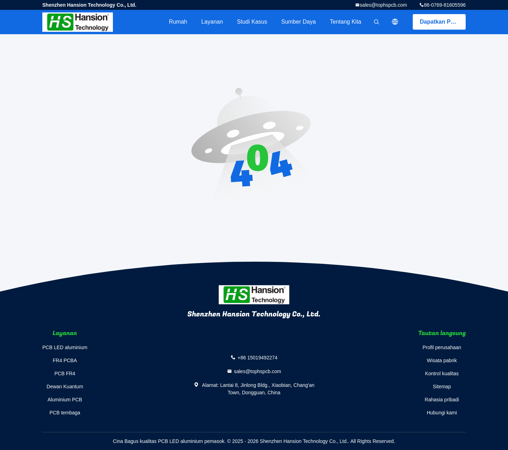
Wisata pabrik (442, 360)
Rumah (178, 22)
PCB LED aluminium (64, 347)
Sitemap (442, 386)
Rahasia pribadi (442, 399)
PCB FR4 (64, 373)
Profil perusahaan (442, 347)
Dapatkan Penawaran (443, 22)
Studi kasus (252, 22)
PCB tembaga (64, 412)
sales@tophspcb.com (383, 5)
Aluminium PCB (65, 399)
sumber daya (298, 22)
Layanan (212, 22)
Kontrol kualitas (442, 373)
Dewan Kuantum (65, 386)
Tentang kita (345, 22)
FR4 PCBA (65, 360)
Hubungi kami (442, 412)
